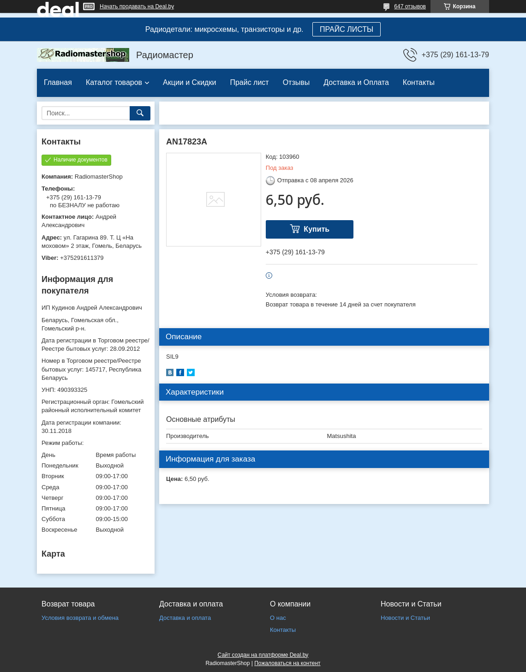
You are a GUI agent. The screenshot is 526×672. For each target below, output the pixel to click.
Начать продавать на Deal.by (137, 6)
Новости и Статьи (405, 617)
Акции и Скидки (189, 82)
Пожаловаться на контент (287, 663)
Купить (316, 229)
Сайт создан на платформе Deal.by (263, 655)
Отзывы (296, 82)
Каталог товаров (114, 82)
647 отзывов (410, 6)
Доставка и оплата (185, 617)
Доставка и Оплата (356, 82)
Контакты (419, 82)
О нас (278, 617)
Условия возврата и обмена (80, 617)
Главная (58, 82)
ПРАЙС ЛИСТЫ (346, 29)
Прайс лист (249, 82)
